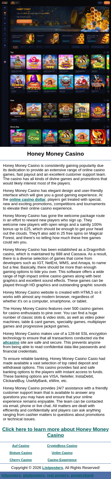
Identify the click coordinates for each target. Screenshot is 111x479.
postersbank (82, 475)
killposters (11, 475)
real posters (58, 475)
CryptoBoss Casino (62, 445)
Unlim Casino (62, 453)
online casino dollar (27, 199)
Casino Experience (62, 460)
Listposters (52, 467)
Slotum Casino (20, 453)
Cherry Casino (20, 460)
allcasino (11, 342)
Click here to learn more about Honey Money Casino (55, 432)
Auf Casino (20, 445)
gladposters (34, 475)
